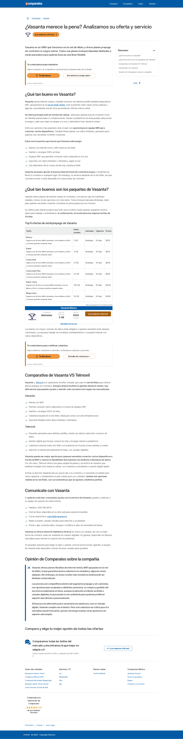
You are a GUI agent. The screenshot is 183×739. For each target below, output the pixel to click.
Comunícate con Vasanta (128, 68)
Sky (60, 684)
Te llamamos (43, 75)
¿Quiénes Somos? (134, 673)
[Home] (28, 18)
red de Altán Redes (56, 105)
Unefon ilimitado (99, 673)
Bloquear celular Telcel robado (36, 684)
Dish (60, 680)
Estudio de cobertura (79, 356)
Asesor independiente (35, 83)
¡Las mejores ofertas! (46, 34)
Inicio (137, 83)
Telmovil (39, 382)
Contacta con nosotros (136, 684)
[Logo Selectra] (33, 4)
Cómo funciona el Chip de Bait (36, 687)
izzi (60, 673)
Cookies (39, 725)
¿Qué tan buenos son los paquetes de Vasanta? (137, 60)
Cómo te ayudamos (134, 677)
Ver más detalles (68, 324)
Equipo (130, 680)
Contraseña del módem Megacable (38, 680)
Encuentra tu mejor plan (79, 75)
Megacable (63, 677)
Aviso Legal (50, 725)
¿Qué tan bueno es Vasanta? (130, 56)
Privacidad (29, 725)
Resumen (123, 50)
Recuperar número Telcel (34, 673)
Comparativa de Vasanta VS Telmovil (133, 64)
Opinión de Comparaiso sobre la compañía (135, 72)
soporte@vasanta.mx (57, 516)
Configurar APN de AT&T (34, 677)
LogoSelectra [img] (26, 735)
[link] (34, 705)
